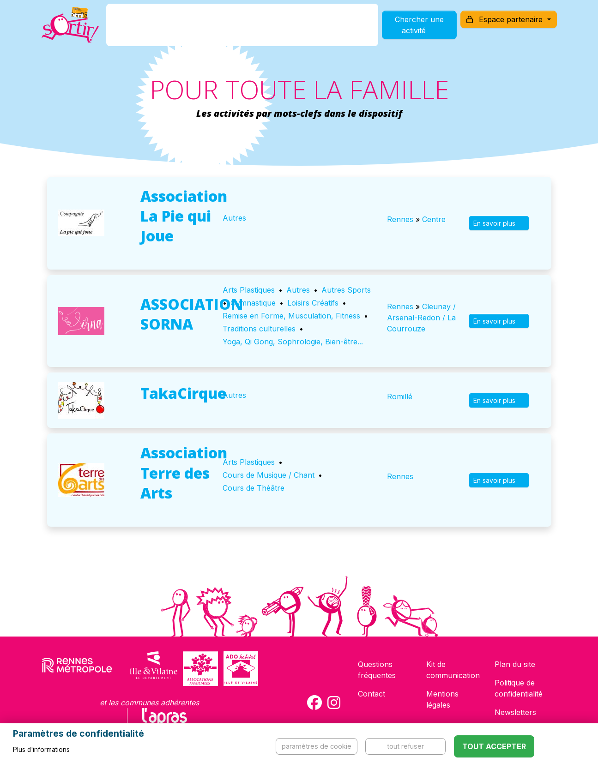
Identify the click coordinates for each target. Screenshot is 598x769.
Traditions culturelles (259, 328)
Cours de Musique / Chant (268, 475)
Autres (234, 217)
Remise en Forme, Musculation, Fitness (291, 315)
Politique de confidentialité (519, 688)
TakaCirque (183, 393)
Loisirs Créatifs (312, 302)
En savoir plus (499, 223)
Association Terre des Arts (183, 472)
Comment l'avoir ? (222, 29)
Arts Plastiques (249, 289)
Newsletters (515, 712)
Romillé (399, 396)
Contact (371, 693)
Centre (434, 219)
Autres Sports (346, 289)
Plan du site (515, 664)
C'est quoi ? (152, 29)
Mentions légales (442, 699)
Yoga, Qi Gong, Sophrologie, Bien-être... (293, 341)
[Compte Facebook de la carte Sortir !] (314, 702)
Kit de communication (453, 670)
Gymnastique (253, 302)
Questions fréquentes (377, 670)
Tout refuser (405, 746)
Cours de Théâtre (253, 488)
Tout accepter (494, 746)
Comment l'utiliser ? (309, 29)
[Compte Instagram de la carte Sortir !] (333, 702)
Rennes (400, 219)
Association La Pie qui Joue (183, 216)
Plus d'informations (41, 749)
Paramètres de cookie (316, 746)
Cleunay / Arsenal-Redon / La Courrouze (421, 317)
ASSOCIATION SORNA (191, 314)
